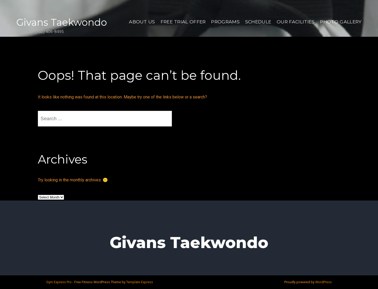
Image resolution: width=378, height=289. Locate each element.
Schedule (258, 21)
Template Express (139, 282)
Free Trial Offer (183, 21)
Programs (225, 21)
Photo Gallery (340, 21)
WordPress (323, 282)
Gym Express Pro (59, 282)
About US (142, 21)
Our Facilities (295, 21)
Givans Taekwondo (61, 22)
